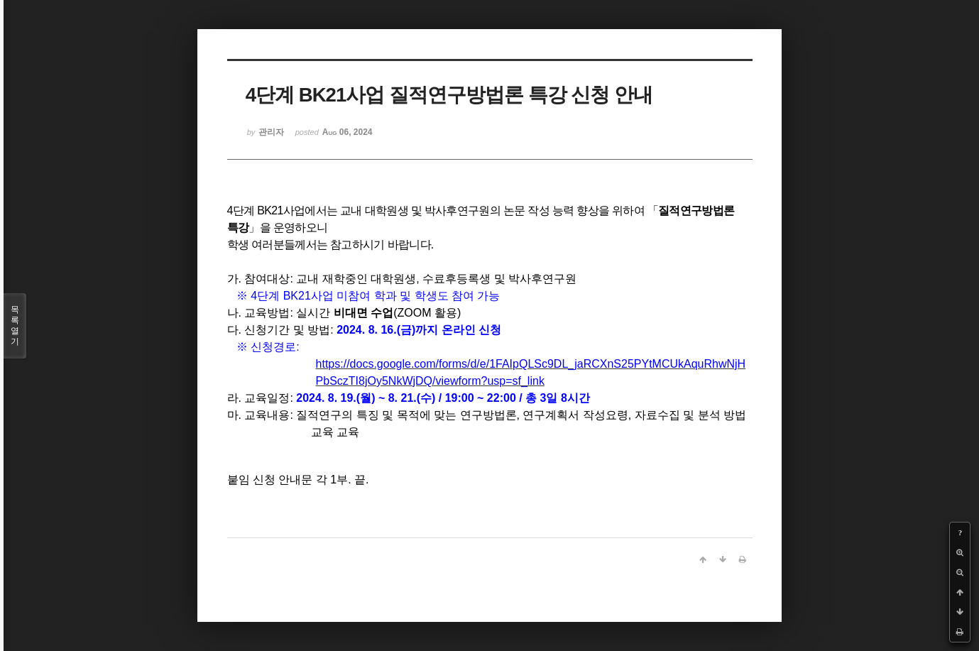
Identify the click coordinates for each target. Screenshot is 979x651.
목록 (15, 326)
